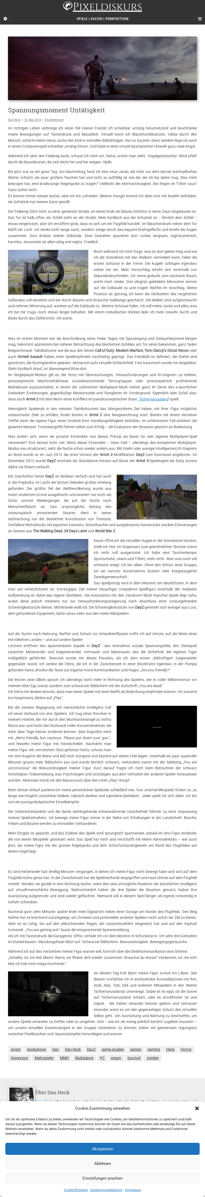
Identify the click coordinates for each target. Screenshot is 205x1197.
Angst (16, 1049)
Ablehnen (102, 1163)
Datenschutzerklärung (106, 1190)
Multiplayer (84, 1058)
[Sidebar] (5, 19)
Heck (170, 1049)
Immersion (19, 1058)
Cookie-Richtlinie (76, 1190)
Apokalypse (36, 1049)
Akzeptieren (102, 1149)
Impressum (133, 1190)
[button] (197, 1108)
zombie (153, 1058)
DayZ (91, 1049)
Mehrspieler (44, 1058)
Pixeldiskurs (102, 7)
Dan (55, 1049)
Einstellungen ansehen (102, 1178)
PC (102, 1058)
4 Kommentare (54, 120)
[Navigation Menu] (199, 19)
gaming (153, 1049)
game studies (113, 1049)
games (135, 1049)
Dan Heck (14, 120)
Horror (186, 1049)
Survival (134, 1058)
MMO (64, 1058)
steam (116, 1058)
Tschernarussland (153, 399)
